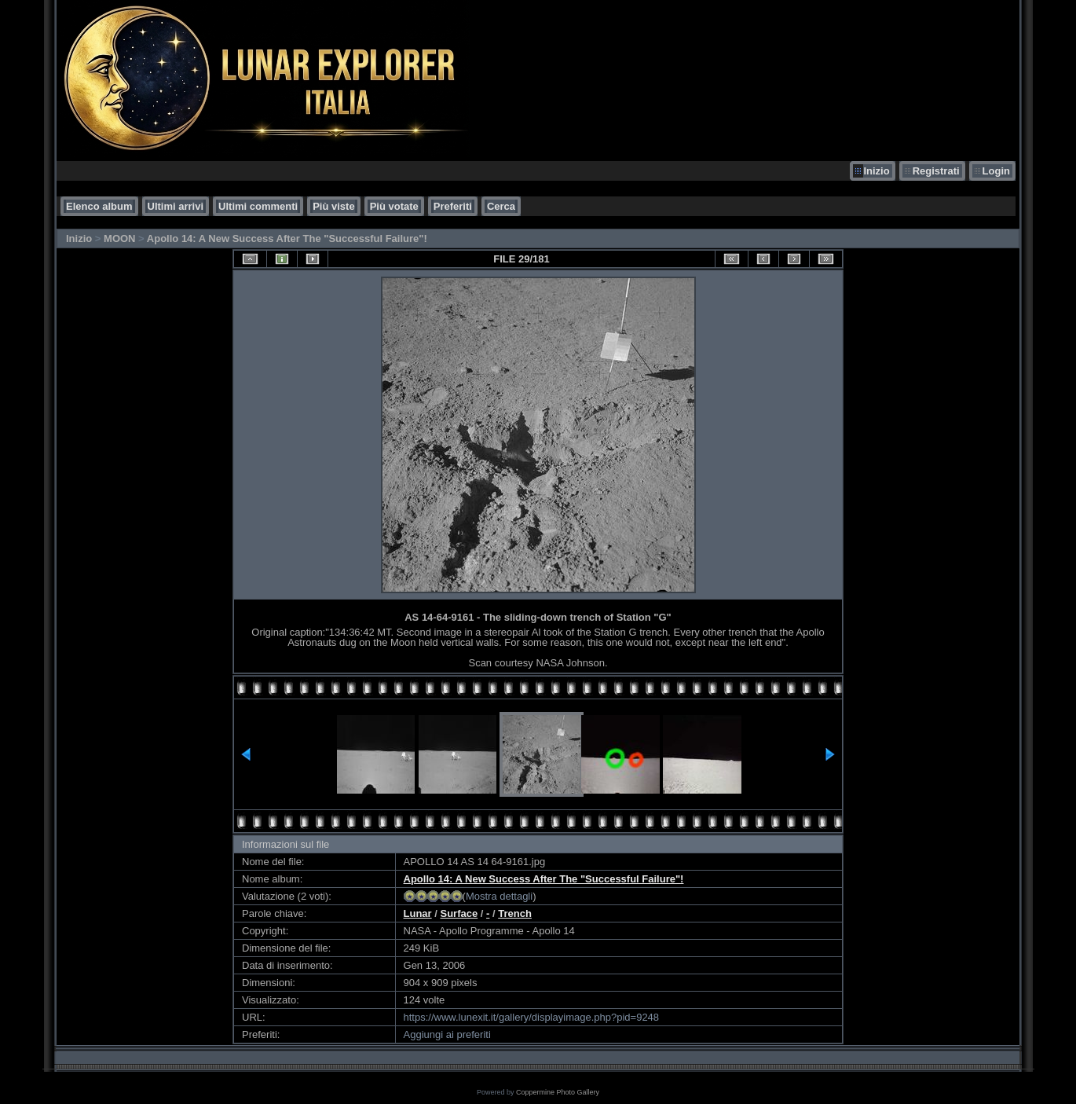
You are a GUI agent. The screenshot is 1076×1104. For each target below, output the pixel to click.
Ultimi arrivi (176, 206)
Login (996, 171)
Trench (515, 913)
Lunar (418, 913)
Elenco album (99, 206)
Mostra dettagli (499, 896)
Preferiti (453, 206)
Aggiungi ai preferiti (447, 1034)
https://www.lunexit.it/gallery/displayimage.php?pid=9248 (532, 1017)
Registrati (936, 171)
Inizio (876, 171)
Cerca (501, 206)
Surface (459, 913)
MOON (119, 238)
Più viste (333, 206)
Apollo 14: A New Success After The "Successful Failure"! (287, 238)
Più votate (394, 206)
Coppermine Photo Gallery (557, 1092)
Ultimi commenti (258, 206)
